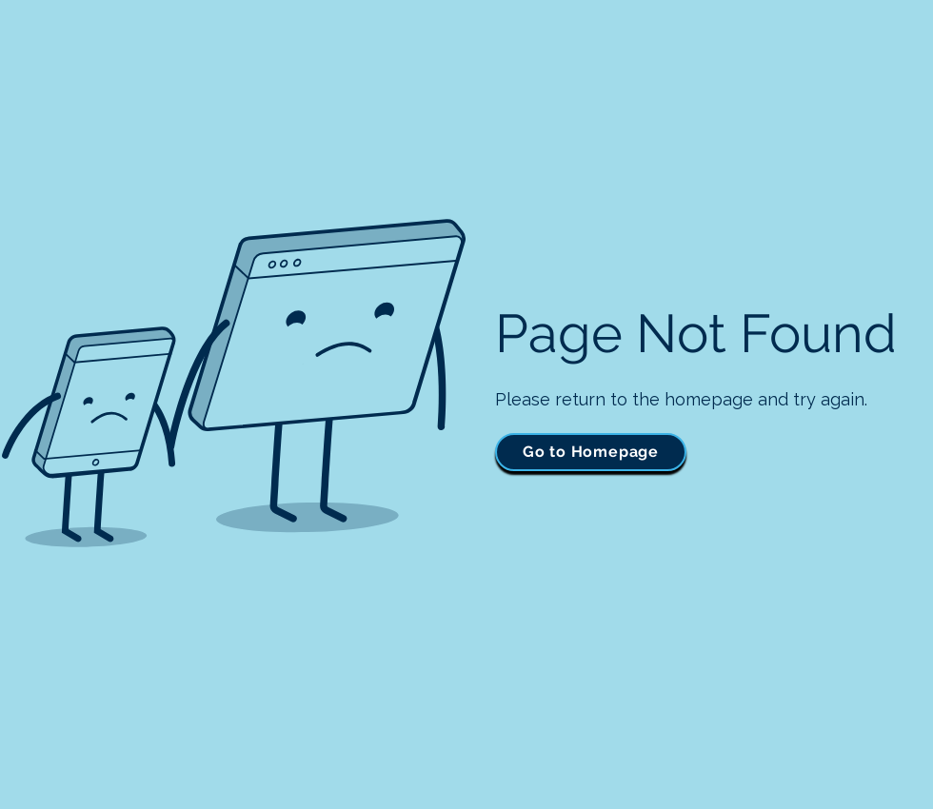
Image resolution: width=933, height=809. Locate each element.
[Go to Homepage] (590, 452)
